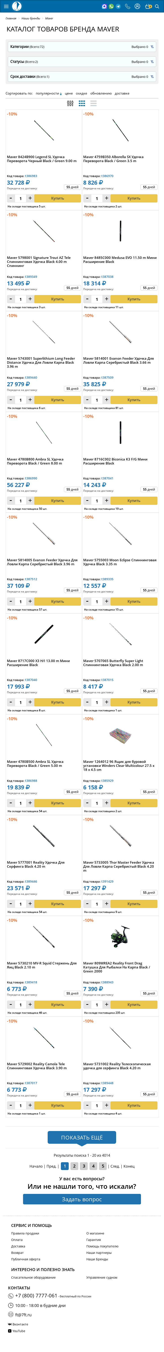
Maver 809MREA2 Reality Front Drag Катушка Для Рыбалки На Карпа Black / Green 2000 (116, 967)
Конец (129, 1166)
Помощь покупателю (102, 1246)
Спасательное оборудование (33, 1277)
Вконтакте (20, 1324)
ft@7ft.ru (23, 1315)
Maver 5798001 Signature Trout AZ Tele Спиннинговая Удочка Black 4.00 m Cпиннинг (39, 262)
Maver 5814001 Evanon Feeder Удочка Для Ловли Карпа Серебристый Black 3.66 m (118, 360)
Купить (57, 299)
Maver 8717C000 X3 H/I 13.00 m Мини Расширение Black (38, 663)
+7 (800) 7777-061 (36, 1295)
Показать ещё (82, 1137)
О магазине (95, 1233)
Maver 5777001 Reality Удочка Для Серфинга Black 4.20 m (36, 864)
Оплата (17, 1240)
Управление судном (101, 1277)
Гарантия (93, 1240)
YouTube (19, 1331)
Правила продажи (25, 1233)
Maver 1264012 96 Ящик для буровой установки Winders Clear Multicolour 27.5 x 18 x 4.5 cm (118, 766)
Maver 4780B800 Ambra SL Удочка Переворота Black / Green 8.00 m (35, 461)
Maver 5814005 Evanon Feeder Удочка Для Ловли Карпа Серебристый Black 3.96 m (42, 562)
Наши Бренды (97, 1259)
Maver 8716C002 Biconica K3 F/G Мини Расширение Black (115, 461)
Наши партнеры (99, 1253)
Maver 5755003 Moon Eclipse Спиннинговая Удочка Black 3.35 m (120, 562)
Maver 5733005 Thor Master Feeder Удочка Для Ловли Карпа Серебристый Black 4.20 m (118, 866)
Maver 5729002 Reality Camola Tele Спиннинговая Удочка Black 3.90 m (37, 1066)
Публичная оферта (25, 1259)
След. (115, 1166)
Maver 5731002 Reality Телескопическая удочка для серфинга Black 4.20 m (117, 1066)
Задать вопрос (82, 1199)
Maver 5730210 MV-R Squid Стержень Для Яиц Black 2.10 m (42, 965)
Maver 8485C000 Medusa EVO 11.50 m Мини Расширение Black (120, 260)
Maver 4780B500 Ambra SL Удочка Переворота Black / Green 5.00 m (35, 764)
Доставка (18, 1246)
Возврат (17, 1253)
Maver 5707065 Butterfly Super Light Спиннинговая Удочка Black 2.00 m (113, 663)
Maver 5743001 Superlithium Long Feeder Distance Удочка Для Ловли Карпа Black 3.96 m (41, 362)
